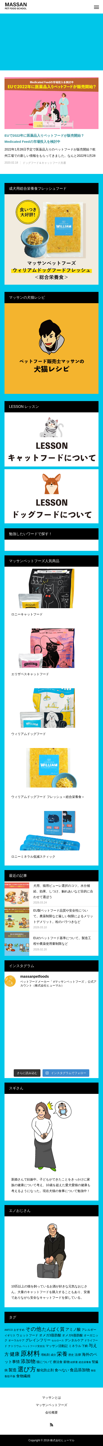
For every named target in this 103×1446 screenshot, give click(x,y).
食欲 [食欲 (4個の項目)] (93, 1370)
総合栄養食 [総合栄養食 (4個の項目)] (85, 1362)
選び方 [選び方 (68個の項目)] (27, 1369)
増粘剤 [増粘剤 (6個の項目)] (45, 1354)
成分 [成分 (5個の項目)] (53, 1354)
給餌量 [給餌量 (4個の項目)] (74, 1362)
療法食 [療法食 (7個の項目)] (58, 1362)
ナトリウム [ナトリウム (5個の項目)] (15, 1346)
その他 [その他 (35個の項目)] (33, 1329)
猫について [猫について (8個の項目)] (44, 1362)
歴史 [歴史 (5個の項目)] (71, 1354)
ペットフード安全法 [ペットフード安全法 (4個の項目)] (33, 1346)
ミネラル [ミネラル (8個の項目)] (75, 1346)
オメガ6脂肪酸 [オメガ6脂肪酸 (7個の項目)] (72, 1335)
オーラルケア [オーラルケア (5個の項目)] (16, 1340)
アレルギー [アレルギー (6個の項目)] (89, 1329)
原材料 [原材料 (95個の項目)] (30, 1353)
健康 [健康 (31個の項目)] (15, 1354)
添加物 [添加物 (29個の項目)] (28, 1361)
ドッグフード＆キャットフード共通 (44, 162)
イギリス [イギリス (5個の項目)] (9, 1335)
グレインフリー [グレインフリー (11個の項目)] (38, 1340)
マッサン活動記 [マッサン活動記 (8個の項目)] (57, 1346)
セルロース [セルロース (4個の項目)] (58, 1340)
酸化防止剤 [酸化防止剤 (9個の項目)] (45, 1370)
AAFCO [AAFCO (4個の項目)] (8, 1329)
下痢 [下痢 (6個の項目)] (85, 1346)
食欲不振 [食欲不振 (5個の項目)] (9, 1376)
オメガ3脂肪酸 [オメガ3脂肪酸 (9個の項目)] (50, 1335)
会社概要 (51, 1412)
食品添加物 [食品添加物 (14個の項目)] (80, 1370)
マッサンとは (51, 1397)
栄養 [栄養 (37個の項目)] (62, 1354)
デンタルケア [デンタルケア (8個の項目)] (74, 1340)
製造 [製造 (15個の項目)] (13, 1370)
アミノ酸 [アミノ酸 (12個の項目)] (73, 1329)
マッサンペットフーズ (51, 1405)
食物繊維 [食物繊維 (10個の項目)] (23, 1376)
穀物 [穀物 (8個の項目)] (66, 1362)
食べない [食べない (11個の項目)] (62, 1370)
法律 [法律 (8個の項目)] (78, 1354)
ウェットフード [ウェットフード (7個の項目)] (27, 1335)
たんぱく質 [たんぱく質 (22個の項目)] (53, 1329)
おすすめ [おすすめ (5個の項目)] (19, 1329)
